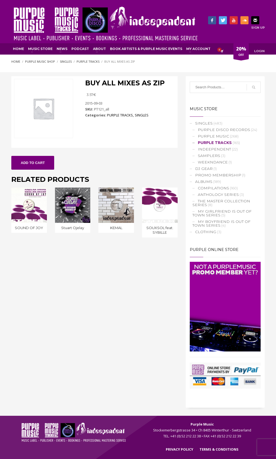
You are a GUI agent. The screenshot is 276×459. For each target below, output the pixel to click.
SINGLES (142, 115)
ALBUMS (203, 181)
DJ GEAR (204, 168)
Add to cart (33, 163)
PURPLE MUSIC (213, 136)
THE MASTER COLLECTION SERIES (221, 203)
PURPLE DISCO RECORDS (224, 129)
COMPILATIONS (213, 188)
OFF (241, 52)
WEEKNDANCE (213, 162)
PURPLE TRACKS (120, 115)
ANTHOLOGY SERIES (218, 194)
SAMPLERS (209, 155)
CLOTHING (205, 231)
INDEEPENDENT (214, 149)
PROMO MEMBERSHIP (218, 175)
